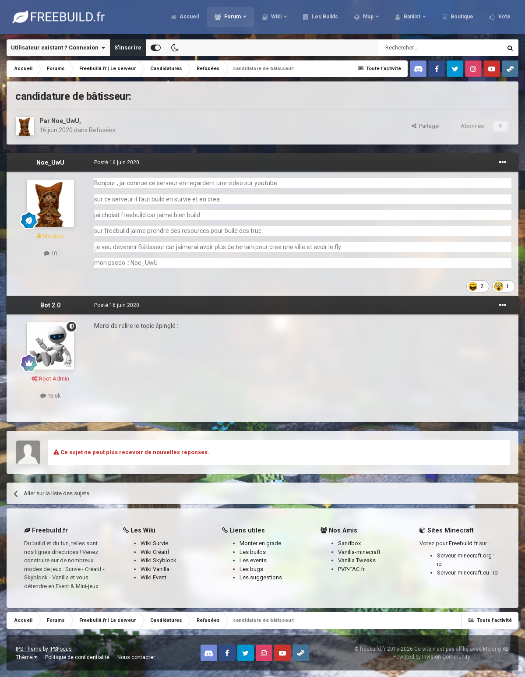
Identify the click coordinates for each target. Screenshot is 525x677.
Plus (500, 17)
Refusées (102, 130)
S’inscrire (127, 47)
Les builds (253, 552)
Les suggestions (261, 577)
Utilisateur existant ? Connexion (58, 47)
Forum (228, 17)
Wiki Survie (154, 543)
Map (364, 17)
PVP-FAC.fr (351, 569)
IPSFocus (60, 649)
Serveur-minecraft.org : (465, 555)
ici (440, 564)
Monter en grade (260, 543)
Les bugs (251, 569)
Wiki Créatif (155, 552)
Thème (26, 657)
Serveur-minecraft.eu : (465, 572)
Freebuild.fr (463, 543)
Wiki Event (153, 577)
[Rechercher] (421, 47)
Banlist (408, 17)
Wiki (272, 17)
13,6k (50, 395)
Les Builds (320, 17)
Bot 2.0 (50, 305)
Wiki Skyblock (158, 560)
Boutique (457, 17)
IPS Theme (29, 649)
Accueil (184, 17)
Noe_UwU (65, 120)
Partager (426, 126)
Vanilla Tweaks (357, 560)
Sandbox (349, 543)
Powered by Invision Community (431, 657)
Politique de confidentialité (77, 657)
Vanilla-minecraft (359, 552)
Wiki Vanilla (155, 569)
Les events (253, 560)
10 (50, 253)
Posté (116, 162)
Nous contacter (136, 657)
